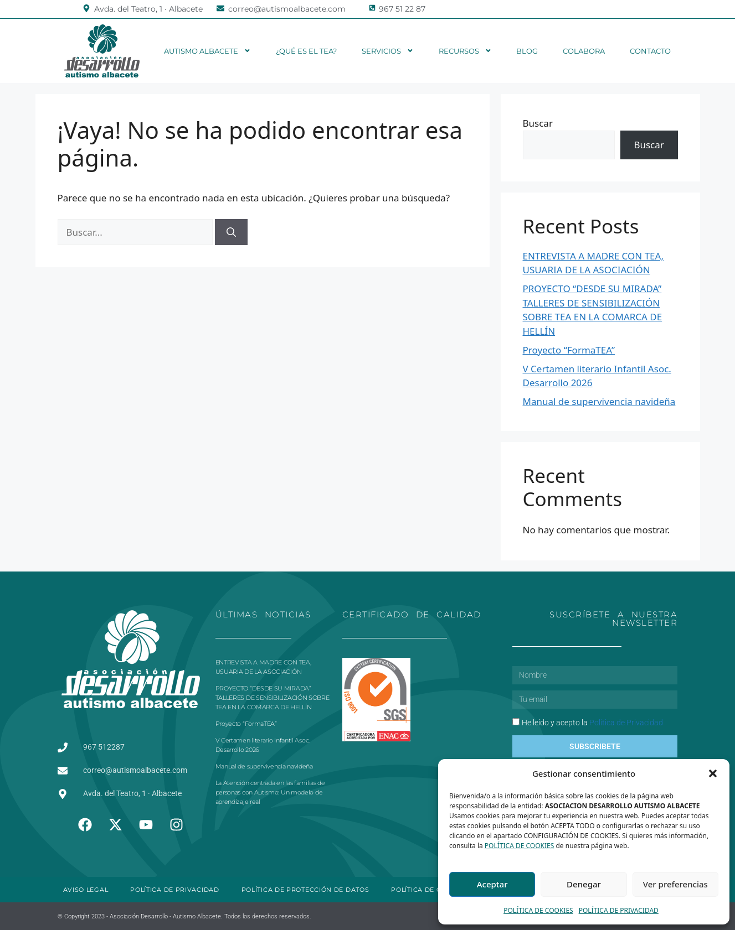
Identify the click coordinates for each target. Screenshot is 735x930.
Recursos (465, 51)
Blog (527, 50)
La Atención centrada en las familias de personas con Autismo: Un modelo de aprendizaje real (270, 792)
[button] (712, 773)
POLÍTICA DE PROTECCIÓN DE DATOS (305, 889)
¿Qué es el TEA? (306, 50)
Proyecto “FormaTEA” (569, 350)
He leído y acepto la (592, 722)
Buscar (538, 123)
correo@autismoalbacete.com (287, 9)
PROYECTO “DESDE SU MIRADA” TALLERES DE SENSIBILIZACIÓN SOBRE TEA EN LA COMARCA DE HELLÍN (272, 697)
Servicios (388, 51)
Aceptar (492, 884)
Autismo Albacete (207, 51)
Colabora (584, 50)
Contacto (650, 50)
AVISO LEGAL (86, 889)
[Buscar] (231, 232)
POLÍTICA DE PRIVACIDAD (619, 910)
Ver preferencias (675, 884)
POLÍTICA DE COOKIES (519, 845)
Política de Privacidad (626, 722)
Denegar (584, 884)
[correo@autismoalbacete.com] (220, 8)
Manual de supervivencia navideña (599, 401)
